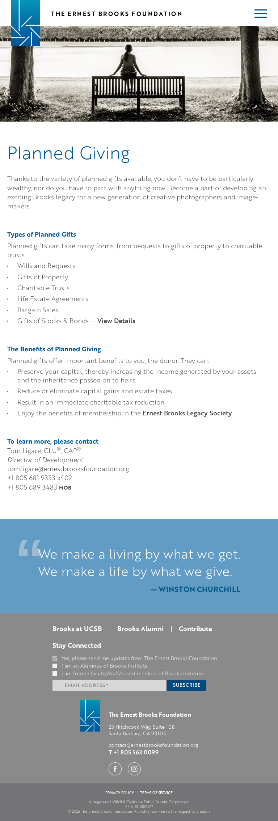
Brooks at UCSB (77, 628)
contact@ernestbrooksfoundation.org (153, 744)
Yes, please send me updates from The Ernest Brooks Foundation (134, 658)
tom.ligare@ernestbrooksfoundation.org (68, 468)
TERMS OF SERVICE (156, 792)
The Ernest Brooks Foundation (116, 13)
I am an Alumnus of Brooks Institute (100, 666)
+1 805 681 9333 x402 (39, 477)
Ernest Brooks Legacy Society (187, 413)
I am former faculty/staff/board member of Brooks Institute (127, 673)
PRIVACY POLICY (119, 792)
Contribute (195, 628)
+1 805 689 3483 (40, 486)
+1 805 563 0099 (136, 752)
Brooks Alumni (140, 628)
